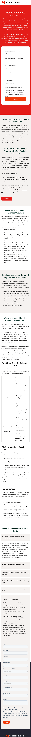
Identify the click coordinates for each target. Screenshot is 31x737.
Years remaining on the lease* (14, 58)
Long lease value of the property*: (14, 51)
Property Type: (9, 80)
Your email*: (8, 73)
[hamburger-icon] (26, 2)
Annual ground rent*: (10, 65)
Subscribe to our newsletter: (13, 87)
